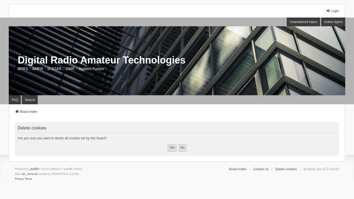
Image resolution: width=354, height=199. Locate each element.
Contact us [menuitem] (261, 169)
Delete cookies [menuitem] (286, 169)
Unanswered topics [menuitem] (303, 22)
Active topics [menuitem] (333, 22)
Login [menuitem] (332, 11)
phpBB (34, 169)
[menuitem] (19, 179)
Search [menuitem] (30, 100)
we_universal (29, 173)
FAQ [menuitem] (14, 100)
